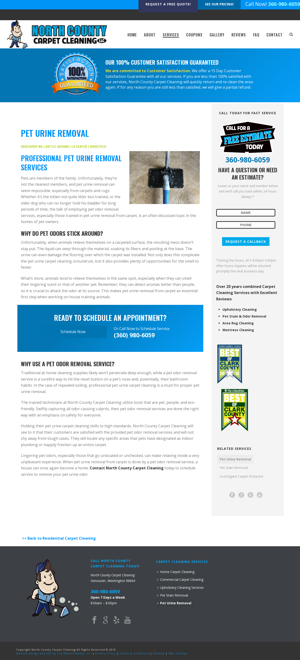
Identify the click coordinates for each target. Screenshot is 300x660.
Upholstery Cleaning (240, 309)
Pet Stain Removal (234, 467)
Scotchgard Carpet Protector (241, 476)
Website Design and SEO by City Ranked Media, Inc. (54, 653)
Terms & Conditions (134, 653)
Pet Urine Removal (235, 459)
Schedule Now (73, 331)
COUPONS (194, 35)
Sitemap (159, 653)
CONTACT (274, 35)
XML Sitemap (178, 653)
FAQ (256, 35)
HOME (132, 35)
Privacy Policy (105, 653)
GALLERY (217, 35)
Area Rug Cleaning (238, 323)
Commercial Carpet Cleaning (180, 579)
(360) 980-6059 (134, 335)
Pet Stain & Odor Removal (244, 316)
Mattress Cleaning (238, 330)
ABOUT (150, 35)
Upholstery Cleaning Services (180, 587)
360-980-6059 (284, 4)
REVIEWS (238, 35)
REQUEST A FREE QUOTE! (168, 4)
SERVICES (171, 35)
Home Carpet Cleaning (175, 572)
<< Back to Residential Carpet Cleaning (58, 538)
